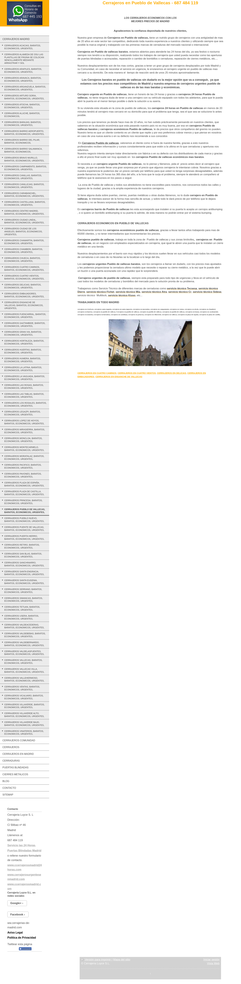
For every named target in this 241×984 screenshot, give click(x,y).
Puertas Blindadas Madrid (24, 850)
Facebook (16, 914)
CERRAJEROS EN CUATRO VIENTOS (137, 373)
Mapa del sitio (121, 959)
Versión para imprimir (96, 959)
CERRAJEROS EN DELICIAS (171, 373)
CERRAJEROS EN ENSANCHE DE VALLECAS (118, 376)
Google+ (16, 903)
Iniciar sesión (211, 959)
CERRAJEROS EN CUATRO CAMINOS (96, 373)
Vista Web (213, 963)
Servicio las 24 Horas (21, 845)
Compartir (25, 949)
